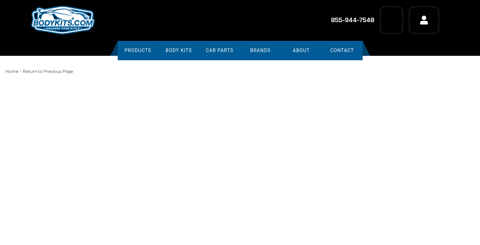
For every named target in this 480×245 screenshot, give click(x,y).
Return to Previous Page (48, 71)
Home (11, 71)
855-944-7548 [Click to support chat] (348, 20)
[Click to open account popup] (424, 20)
